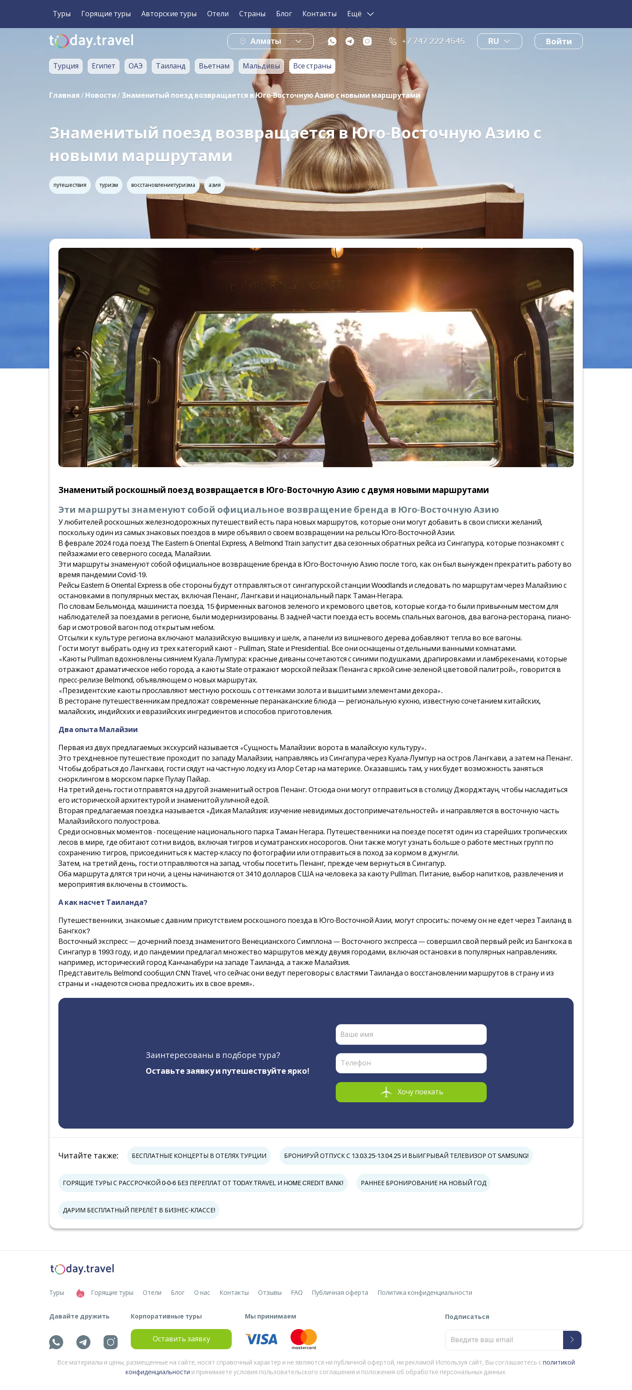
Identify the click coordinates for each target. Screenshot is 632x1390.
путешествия (70, 185)
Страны (252, 14)
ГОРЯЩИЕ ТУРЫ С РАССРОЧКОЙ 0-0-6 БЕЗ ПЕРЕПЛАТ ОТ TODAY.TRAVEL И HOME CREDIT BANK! (203, 1182)
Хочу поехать (411, 1092)
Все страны (312, 66)
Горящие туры (106, 14)
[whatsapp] (332, 41)
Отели (218, 14)
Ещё (361, 14)
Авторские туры (169, 14)
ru (499, 41)
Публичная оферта (340, 1292)
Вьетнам (214, 66)
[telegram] (350, 41)
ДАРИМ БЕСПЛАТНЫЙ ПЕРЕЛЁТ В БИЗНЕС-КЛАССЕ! (139, 1210)
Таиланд (171, 66)
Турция (66, 66)
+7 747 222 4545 (426, 41)
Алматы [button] (266, 41)
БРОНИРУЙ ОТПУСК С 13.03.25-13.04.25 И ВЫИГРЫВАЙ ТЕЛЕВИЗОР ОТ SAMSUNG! (406, 1155)
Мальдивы (261, 66)
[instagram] (367, 41)
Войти (559, 41)
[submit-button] (572, 1340)
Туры (62, 14)
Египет (103, 66)
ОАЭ (136, 66)
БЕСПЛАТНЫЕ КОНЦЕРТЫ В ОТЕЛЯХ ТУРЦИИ (199, 1155)
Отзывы (270, 1292)
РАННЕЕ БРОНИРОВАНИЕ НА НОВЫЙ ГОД (423, 1182)
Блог (284, 14)
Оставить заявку (181, 1339)
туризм (109, 185)
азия (214, 185)
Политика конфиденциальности (424, 1292)
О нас (202, 1292)
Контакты (319, 14)
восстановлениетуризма (163, 185)
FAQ (296, 1292)
